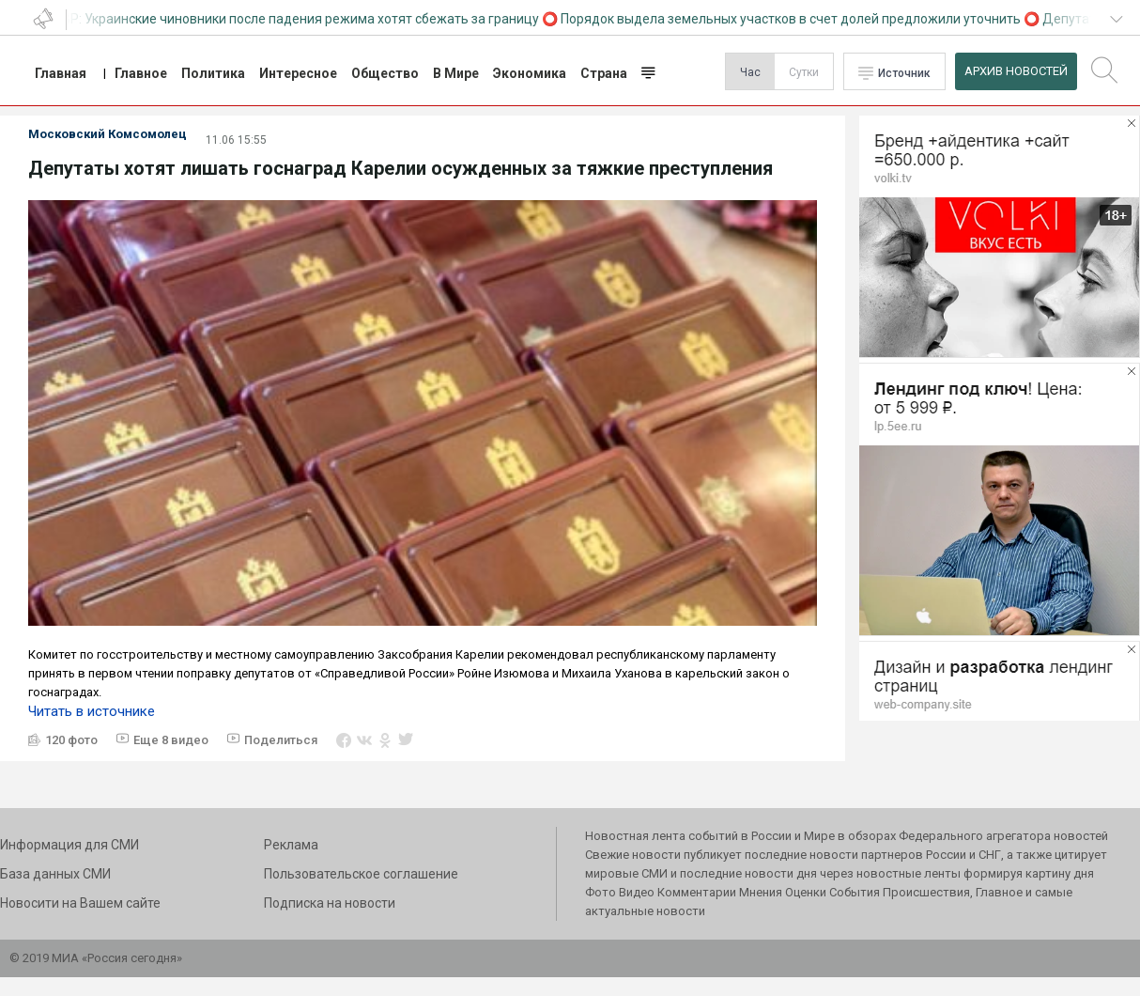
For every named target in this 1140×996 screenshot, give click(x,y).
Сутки (804, 72)
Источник (904, 73)
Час (750, 72)
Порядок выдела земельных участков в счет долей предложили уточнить (794, 18)
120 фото (71, 740)
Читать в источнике (91, 711)
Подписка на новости (329, 902)
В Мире (456, 73)
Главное (141, 73)
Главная (60, 73)
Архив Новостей (1016, 71)
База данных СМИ (55, 873)
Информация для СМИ (69, 844)
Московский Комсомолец (107, 134)
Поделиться (280, 740)
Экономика (529, 73)
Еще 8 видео (170, 740)
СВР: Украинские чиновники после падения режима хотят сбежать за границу (300, 18)
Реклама (291, 844)
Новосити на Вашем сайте (80, 902)
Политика (213, 73)
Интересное (298, 73)
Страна (603, 73)
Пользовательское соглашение (361, 873)
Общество (385, 73)
